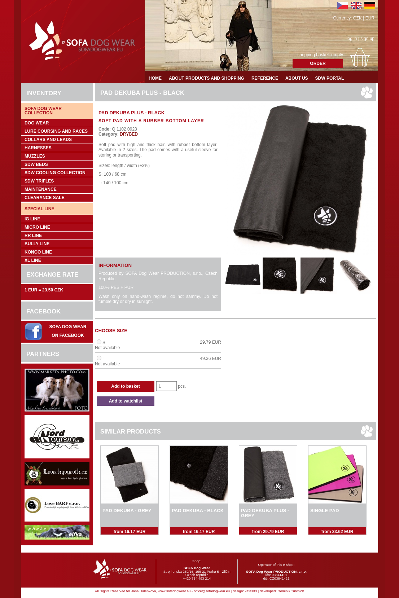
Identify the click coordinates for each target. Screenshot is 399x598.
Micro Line (37, 227)
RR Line (33, 235)
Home (155, 78)
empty (337, 54)
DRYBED (128, 134)
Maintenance (41, 189)
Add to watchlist (125, 401)
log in (352, 38)
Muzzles (35, 156)
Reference (264, 78)
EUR (369, 18)
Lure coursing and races (56, 131)
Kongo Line (38, 252)
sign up (367, 38)
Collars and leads (48, 139)
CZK (357, 18)
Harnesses (38, 147)
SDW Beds (36, 164)
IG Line (32, 218)
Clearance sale (45, 197)
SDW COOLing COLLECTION (55, 172)
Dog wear (37, 123)
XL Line (33, 260)
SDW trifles (39, 181)
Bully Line (37, 243)
